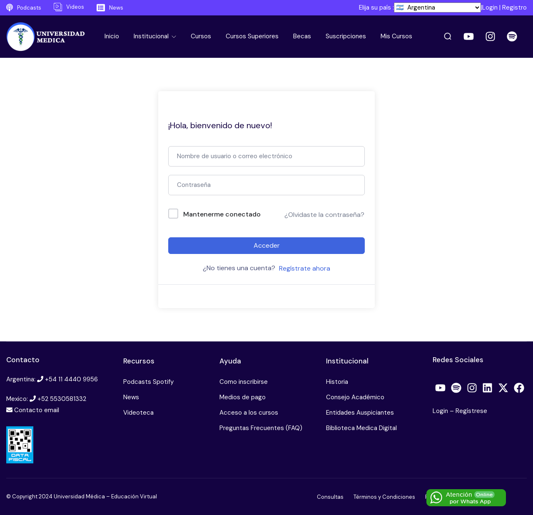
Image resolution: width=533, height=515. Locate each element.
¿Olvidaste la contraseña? (324, 214)
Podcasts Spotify (148, 382)
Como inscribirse (243, 382)
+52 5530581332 (61, 399)
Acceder (267, 245)
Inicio (112, 36)
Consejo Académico (355, 397)
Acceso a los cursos (248, 412)
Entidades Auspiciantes (360, 412)
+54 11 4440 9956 (71, 379)
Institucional (152, 36)
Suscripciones (346, 36)
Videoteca (138, 412)
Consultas (330, 496)
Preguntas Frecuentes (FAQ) (260, 428)
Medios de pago (242, 397)
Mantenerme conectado (222, 214)
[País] (437, 7)
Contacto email (36, 410)
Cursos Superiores (252, 36)
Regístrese (471, 411)
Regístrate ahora (304, 268)
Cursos (201, 36)
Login (490, 7)
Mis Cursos (396, 36)
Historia (337, 382)
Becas (302, 36)
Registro (514, 7)
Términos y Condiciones (384, 496)
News (131, 397)
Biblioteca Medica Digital (361, 428)
